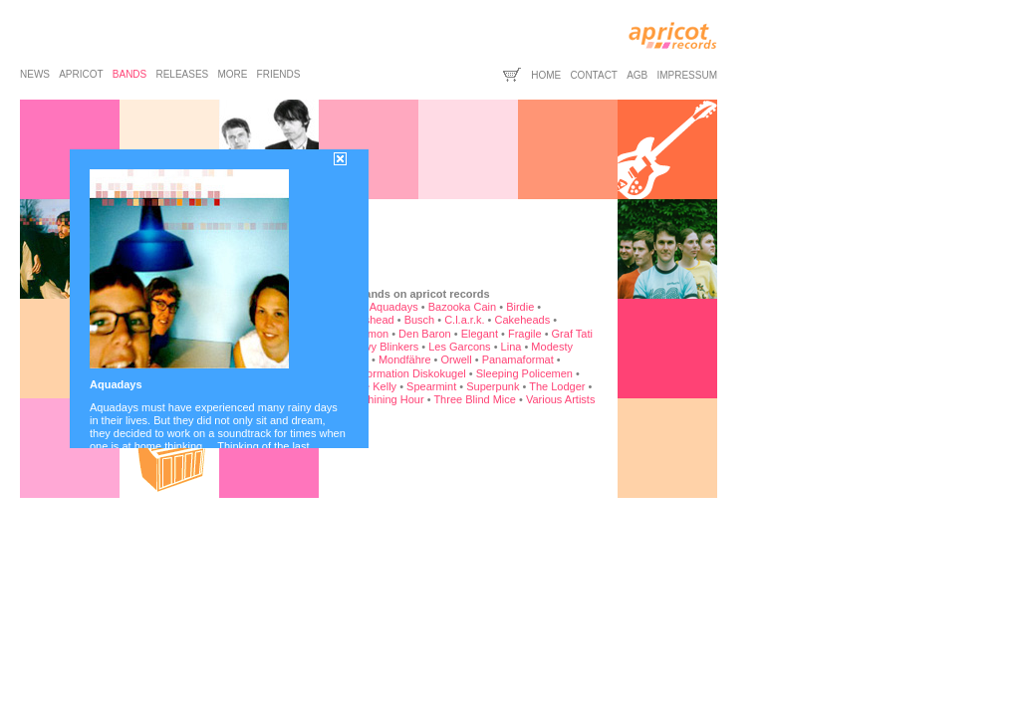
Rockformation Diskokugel (402, 373)
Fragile (525, 334)
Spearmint (431, 386)
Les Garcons (459, 347)
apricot (81, 74)
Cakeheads (522, 320)
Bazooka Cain (462, 307)
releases (181, 74)
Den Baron (424, 334)
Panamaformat (518, 359)
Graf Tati (572, 334)
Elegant (479, 334)
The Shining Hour (381, 399)
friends (279, 74)
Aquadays (394, 307)
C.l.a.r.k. (464, 320)
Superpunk (492, 386)
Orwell (456, 359)
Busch (419, 320)
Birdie (520, 307)
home (546, 75)
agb (637, 75)
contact (594, 75)
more (232, 74)
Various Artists (561, 399)
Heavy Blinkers (382, 347)
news (35, 74)
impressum (686, 75)
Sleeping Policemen (524, 373)
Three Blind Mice (474, 399)
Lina (511, 347)
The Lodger (557, 386)
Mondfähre (405, 359)
